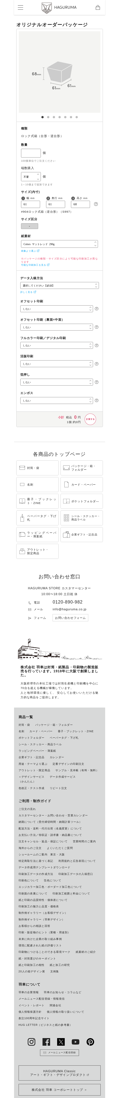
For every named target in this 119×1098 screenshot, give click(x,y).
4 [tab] (59, 116)
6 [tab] (71, 116)
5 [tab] (65, 116)
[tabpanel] (59, 75)
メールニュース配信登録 (59, 1052)
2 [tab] (48, 116)
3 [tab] (54, 116)
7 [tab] (77, 116)
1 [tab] (42, 116)
